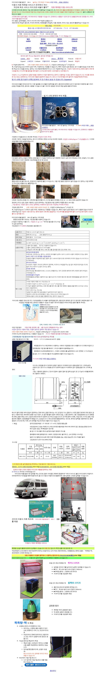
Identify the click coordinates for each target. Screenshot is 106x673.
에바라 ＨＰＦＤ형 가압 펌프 (22, 467)
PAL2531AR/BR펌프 (67, 555)
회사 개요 (48, 26)
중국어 (60, 59)
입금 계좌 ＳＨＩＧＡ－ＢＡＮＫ (51, 43)
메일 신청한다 (63, 2)
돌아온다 (53, 671)
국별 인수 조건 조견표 (47, 32)
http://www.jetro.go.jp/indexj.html (63, 52)
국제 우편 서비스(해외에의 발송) (29, 32)
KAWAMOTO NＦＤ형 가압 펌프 (51, 467)
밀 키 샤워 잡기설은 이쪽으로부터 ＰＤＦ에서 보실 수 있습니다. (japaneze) (42, 79)
